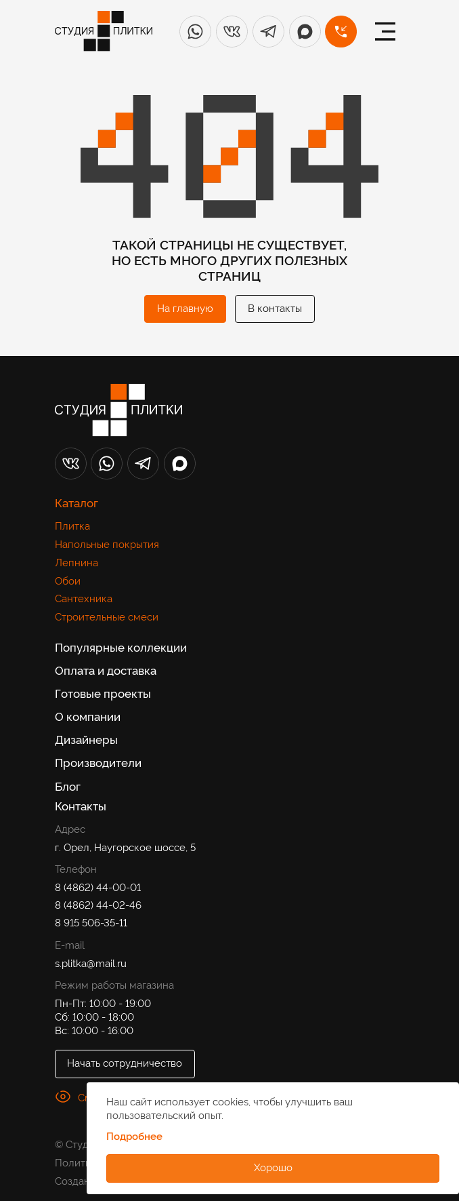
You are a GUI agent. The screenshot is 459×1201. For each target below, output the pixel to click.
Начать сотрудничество (124, 1062)
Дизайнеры (86, 739)
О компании (88, 716)
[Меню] (385, 31)
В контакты (275, 307)
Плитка (72, 525)
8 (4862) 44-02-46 (98, 904)
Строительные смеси (106, 616)
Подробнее (134, 1135)
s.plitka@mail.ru (91, 962)
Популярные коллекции (121, 646)
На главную (185, 307)
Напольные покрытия (107, 543)
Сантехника (83, 597)
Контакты (80, 805)
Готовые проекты (103, 693)
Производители (98, 762)
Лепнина (76, 561)
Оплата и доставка (105, 670)
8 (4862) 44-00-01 (98, 886)
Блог (68, 786)
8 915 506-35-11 (91, 921)
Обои (68, 580)
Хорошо (273, 1166)
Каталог (76, 502)
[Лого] (103, 31)
